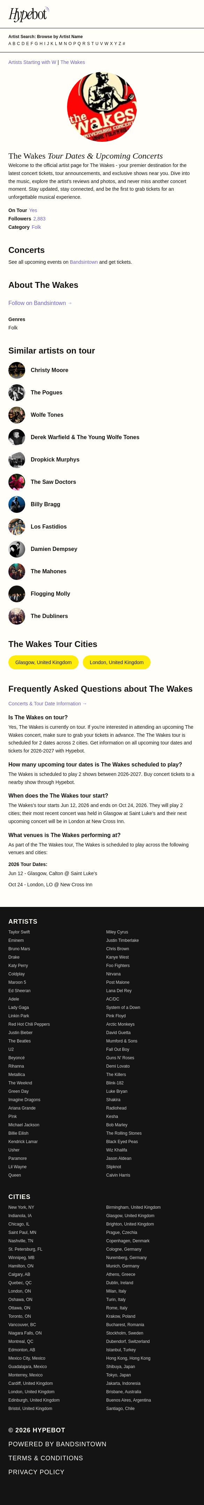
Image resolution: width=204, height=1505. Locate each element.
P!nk (12, 1116)
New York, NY (21, 1207)
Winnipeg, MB (21, 1257)
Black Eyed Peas (122, 1141)
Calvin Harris (118, 1175)
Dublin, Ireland (119, 1282)
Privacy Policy (36, 1472)
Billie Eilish (18, 1133)
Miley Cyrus (117, 932)
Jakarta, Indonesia (123, 1383)
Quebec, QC (20, 1282)
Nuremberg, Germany (126, 1257)
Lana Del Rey (119, 990)
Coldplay (16, 974)
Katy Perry (18, 965)
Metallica (16, 1074)
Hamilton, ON (21, 1266)
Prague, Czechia (121, 1232)
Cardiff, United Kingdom (30, 1383)
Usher (14, 1150)
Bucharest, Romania (125, 1324)
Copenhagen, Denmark (128, 1240)
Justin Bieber (20, 1032)
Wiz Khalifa (116, 1150)
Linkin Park (18, 1015)
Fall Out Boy (117, 1049)
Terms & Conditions (45, 1458)
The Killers (116, 1074)
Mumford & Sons (121, 1041)
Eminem (16, 940)
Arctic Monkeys (120, 1024)
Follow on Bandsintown (40, 303)
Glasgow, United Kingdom (43, 662)
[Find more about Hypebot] (102, 14)
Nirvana (113, 974)
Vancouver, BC (22, 1324)
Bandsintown (84, 262)
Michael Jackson (23, 1124)
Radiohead (116, 1108)
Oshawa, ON (20, 1299)
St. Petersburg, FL (25, 1249)
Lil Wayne (17, 1166)
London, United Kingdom (117, 662)
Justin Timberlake (122, 940)
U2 (11, 1049)
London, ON (19, 1291)
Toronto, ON (19, 1316)
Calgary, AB (19, 1274)
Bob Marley (117, 1124)
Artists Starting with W (33, 62)
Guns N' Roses (120, 1057)
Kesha (112, 1116)
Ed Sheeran (19, 990)
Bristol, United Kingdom (30, 1408)
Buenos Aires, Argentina (128, 1400)
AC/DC (112, 999)
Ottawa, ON (19, 1308)
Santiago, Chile (120, 1408)
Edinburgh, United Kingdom (34, 1400)
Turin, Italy (116, 1299)
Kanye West (117, 957)
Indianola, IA (20, 1215)
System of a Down (123, 1007)
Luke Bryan (117, 1091)
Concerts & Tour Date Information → (47, 703)
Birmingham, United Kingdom (133, 1207)
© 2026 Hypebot (36, 1430)
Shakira (113, 1099)
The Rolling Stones (123, 1133)
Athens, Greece (120, 1274)
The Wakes (72, 62)
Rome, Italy (117, 1308)
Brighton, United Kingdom (130, 1224)
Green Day (18, 1091)
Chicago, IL (19, 1224)
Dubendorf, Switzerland (128, 1341)
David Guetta (118, 1032)
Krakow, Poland (120, 1316)
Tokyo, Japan (118, 1375)
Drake (14, 957)
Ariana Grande (22, 1108)
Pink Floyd (116, 1015)
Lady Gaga (18, 1007)
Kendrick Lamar (23, 1141)
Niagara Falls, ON (25, 1333)
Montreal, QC (20, 1341)
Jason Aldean (118, 1158)
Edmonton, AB (21, 1349)
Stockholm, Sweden (124, 1333)
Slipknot (113, 1166)
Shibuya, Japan (120, 1366)
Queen (14, 1175)
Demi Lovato (118, 1066)
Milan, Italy (116, 1291)
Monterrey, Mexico (25, 1375)
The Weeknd (20, 1083)
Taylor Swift (19, 932)
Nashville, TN (20, 1240)
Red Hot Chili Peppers (29, 1024)
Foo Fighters (118, 965)
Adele (13, 999)
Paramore (17, 1158)
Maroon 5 (17, 982)
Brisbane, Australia (123, 1391)
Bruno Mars (19, 948)
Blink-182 (115, 1083)
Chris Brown (117, 948)
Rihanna (16, 1066)
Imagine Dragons (24, 1099)
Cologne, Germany (123, 1249)
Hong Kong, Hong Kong (128, 1358)
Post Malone (118, 982)
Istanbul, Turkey (121, 1349)
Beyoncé (16, 1057)
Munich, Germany (122, 1266)
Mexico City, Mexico (26, 1358)
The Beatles (19, 1041)
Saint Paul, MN (22, 1232)
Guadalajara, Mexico (27, 1366)
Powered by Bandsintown (57, 1444)
